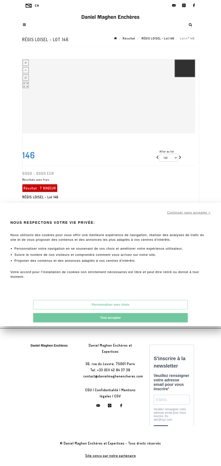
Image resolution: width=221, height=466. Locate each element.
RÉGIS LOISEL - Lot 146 (157, 38)
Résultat (129, 38)
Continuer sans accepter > (189, 212)
